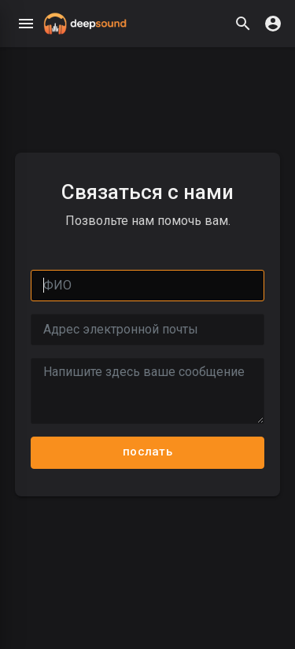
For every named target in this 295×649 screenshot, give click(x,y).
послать (147, 451)
